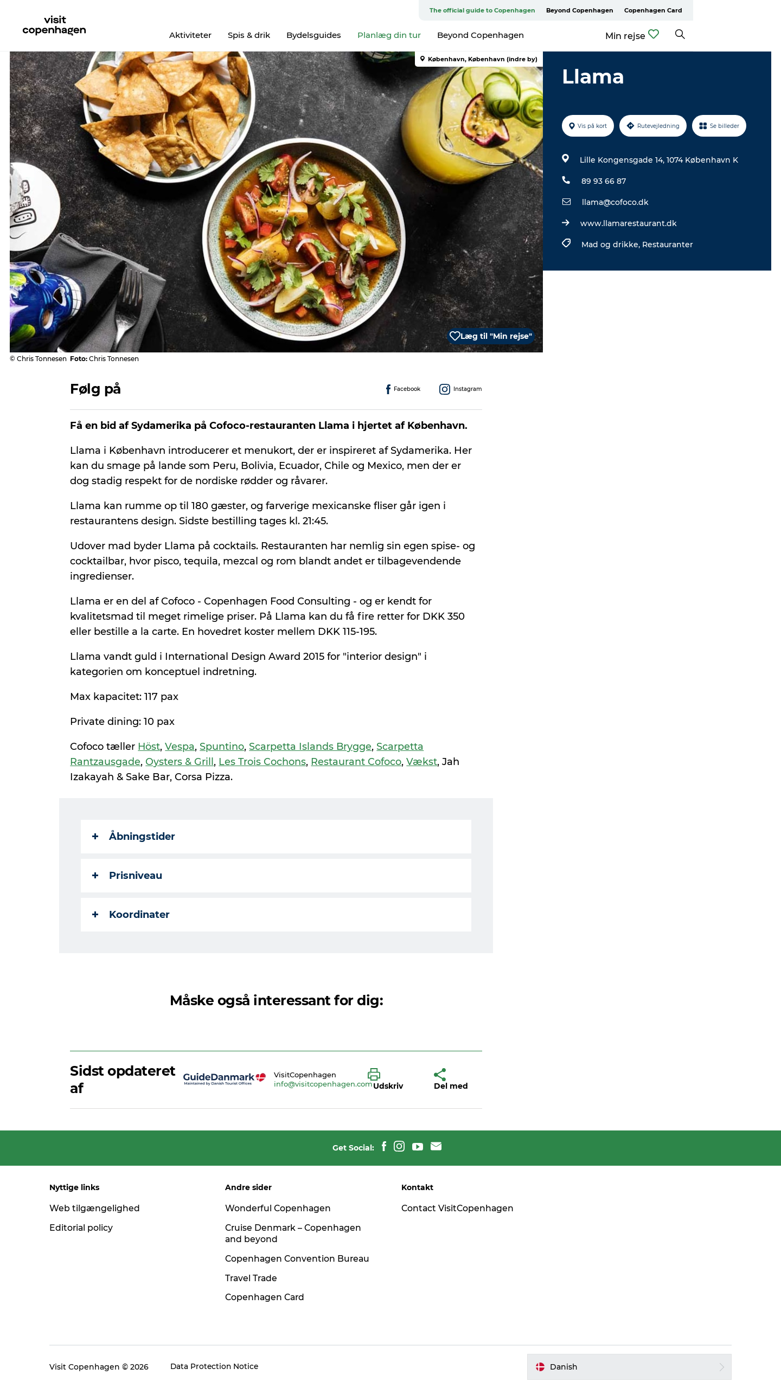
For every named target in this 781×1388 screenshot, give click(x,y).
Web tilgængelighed (99, 1208)
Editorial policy (86, 1228)
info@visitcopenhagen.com (323, 1083)
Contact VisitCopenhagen (458, 1208)
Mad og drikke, (611, 244)
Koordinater (131, 915)
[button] (393, 1079)
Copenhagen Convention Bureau (301, 1259)
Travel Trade (255, 1278)
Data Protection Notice (220, 1367)
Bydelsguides (357, 35)
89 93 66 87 (603, 181)
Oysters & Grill (180, 762)
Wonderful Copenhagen (281, 1208)
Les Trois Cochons (263, 762)
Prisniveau (128, 876)
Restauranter (667, 244)
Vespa (181, 747)
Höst (149, 747)
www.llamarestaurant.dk (628, 223)
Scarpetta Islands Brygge (311, 747)
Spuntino (223, 747)
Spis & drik (293, 35)
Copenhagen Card (741, 10)
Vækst (422, 762)
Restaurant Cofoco (357, 762)
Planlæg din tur (433, 35)
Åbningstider (134, 837)
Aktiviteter (234, 35)
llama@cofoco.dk (614, 202)
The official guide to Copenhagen (570, 10)
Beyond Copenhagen (667, 10)
